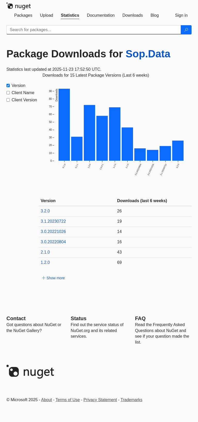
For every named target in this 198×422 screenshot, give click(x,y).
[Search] (186, 29)
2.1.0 (45, 252)
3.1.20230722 (53, 221)
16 (119, 242)
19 (119, 221)
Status (78, 318)
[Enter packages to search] (93, 29)
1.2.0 (45, 262)
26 (119, 211)
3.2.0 (45, 211)
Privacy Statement (100, 400)
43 (119, 252)
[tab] (23, 15)
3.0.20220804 (53, 242)
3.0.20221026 (53, 231)
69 (119, 262)
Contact (16, 318)
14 (119, 231)
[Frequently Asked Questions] (140, 318)
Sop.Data (148, 53)
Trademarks (132, 400)
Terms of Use (67, 400)
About (46, 400)
